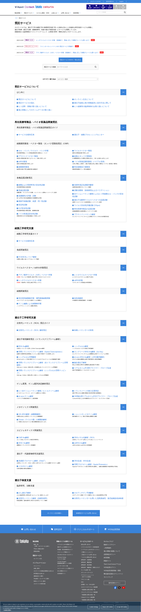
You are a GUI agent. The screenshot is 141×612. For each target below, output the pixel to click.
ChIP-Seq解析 (24, 437)
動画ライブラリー (110, 544)
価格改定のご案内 (38, 576)
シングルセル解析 (81, 346)
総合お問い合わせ (85, 544)
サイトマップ (108, 577)
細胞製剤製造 (24, 167)
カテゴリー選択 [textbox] (63, 79)
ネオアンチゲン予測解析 (84, 493)
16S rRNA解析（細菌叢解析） (30, 414)
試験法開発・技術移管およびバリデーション (91, 190)
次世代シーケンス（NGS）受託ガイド (33, 323)
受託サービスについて (27, 99)
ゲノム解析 (26, 396)
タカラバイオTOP (95, 1)
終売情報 (107, 557)
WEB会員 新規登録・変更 (112, 570)
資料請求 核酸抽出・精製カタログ (90, 567)
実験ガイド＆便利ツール (64, 541)
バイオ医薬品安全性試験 (28, 214)
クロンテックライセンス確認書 (89, 592)
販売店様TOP (110, 1)
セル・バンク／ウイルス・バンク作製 (33, 151)
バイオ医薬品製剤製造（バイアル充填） (90, 162)
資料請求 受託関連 (86, 565)
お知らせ (54, 13)
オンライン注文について (84, 99)
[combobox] (77, 79)
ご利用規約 (107, 548)
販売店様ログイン (114, 583)
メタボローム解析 (26, 466)
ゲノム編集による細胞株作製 (30, 304)
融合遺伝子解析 (80, 363)
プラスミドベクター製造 (28, 156)
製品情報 (17, 13)
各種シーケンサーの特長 (84, 330)
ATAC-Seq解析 (24, 443)
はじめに (21, 92)
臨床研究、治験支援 (25, 486)
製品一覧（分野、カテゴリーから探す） (42, 545)
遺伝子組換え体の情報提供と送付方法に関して (92, 103)
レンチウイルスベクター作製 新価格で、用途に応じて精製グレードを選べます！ (63, 40)
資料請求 (58, 529)
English (121, 1)
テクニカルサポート (86, 529)
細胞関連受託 (22, 291)
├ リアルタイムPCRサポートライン (90, 549)
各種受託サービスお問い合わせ (86, 513)
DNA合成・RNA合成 (82, 461)
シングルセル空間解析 (27, 357)
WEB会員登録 (114, 529)
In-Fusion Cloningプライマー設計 (61, 558)
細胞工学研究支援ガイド (27, 234)
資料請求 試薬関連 (86, 559)
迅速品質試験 (24, 190)
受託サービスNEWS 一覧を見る (70, 60)
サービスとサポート (86, 541)
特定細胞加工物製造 (82, 167)
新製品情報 (37, 551)
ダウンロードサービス (87, 572)
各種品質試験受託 (24, 178)
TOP (16, 18)
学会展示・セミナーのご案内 (41, 578)
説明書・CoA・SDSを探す (88, 584)
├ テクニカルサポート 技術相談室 (90, 547)
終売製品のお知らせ (39, 573)
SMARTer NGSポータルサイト (65, 554)
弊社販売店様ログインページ (113, 574)
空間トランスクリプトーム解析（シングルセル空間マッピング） (41, 371)
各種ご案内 (37, 568)
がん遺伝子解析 (25, 493)
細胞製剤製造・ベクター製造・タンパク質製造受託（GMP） (43, 143)
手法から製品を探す (39, 548)
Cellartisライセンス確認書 (87, 597)
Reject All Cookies (108, 608)
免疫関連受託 (22, 250)
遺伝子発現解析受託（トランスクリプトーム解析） (39, 339)
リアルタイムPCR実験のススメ (65, 544)
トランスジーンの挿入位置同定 (86, 391)
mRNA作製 (78, 280)
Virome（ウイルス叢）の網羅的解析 (33, 420)
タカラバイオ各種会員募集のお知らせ (44, 571)
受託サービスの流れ (26, 103)
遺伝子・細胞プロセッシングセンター (89, 135)
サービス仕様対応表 (26, 135)
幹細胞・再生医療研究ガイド (65, 549)
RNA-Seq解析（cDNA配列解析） (90, 357)
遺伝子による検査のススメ (64, 547)
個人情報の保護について (112, 551)
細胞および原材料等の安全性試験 (32, 185)
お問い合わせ (65, 13)
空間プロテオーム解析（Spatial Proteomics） (91, 464)
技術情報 (76, 13)
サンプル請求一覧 (85, 570)
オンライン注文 (38, 558)
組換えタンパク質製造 (83, 156)
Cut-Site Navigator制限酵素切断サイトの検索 (64, 562)
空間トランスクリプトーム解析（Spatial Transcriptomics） (41, 352)
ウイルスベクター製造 (83, 151)
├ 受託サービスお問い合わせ (88, 554)
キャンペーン (37, 566)
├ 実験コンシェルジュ (87, 552)
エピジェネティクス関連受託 (29, 430)
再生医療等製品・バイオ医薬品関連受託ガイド (37, 127)
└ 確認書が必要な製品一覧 (88, 589)
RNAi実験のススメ (62, 571)
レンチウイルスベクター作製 (30, 280)
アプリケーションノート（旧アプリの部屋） (87, 576)
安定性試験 (23, 205)
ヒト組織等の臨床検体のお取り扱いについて (91, 106)
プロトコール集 (85, 579)
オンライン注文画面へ (54, 513)
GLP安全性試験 (25, 208)
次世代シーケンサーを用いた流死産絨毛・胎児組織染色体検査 (98, 498)
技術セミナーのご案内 (39, 581)
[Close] (138, 608)
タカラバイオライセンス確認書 (89, 587)
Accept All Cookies (122, 608)
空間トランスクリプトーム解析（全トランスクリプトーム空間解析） (42, 364)
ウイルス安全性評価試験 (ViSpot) (87, 205)
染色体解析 (78, 298)
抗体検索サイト (61, 573)
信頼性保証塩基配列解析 (84, 185)
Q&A (82, 582)
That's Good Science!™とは (112, 564)
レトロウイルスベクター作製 (85, 275)
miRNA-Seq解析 (80, 443)
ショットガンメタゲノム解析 (85, 414)
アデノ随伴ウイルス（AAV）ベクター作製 (35, 275)
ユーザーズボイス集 (62, 566)
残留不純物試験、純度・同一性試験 (33, 201)
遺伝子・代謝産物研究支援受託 (30, 454)
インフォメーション (39, 563)
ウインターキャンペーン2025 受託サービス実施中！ (57, 46)
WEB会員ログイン (110, 567)
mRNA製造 (23, 162)
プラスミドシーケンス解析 (84, 214)
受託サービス (28, 13)
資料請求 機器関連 (86, 562)
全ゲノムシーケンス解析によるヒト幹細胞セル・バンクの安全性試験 (97, 195)
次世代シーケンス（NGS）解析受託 (33, 330)
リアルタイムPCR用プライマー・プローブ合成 (92, 368)
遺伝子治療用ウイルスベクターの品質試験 (91, 200)
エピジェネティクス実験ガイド (65, 568)
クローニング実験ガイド (63, 552)
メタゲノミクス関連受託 (27, 407)
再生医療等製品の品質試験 (84, 209)
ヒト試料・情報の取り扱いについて (33, 106)
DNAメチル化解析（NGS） (85, 437)
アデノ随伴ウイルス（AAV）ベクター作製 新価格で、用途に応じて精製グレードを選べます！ (67, 52)
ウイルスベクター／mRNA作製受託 (32, 268)
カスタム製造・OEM (42, 13)
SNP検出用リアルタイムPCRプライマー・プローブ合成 (96, 396)
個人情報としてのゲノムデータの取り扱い (35, 110)
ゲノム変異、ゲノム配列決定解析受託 (33, 384)
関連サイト (107, 561)
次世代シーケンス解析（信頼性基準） (33, 498)
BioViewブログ (108, 541)
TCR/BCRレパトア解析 (28, 257)
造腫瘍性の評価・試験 (27, 196)
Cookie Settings (93, 608)
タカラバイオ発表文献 (39, 583)
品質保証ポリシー (110, 554)
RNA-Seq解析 (24, 346)
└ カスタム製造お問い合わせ (88, 557)
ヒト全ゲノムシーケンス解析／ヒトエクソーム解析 (39, 391)
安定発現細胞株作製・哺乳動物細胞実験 (34, 298)
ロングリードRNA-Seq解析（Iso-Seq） (89, 352)
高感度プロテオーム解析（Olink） (32, 461)
